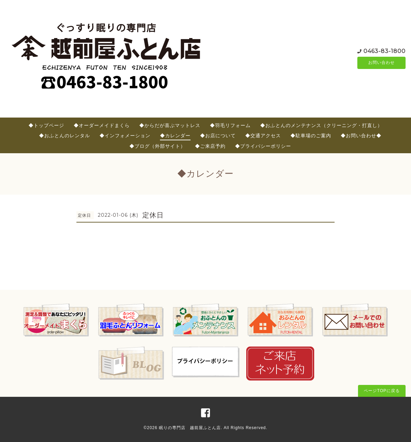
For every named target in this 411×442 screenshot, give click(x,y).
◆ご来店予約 (210, 146)
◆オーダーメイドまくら (102, 125)
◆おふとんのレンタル (64, 135)
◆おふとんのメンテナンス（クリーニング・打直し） (321, 125)
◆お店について (218, 135)
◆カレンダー (175, 135)
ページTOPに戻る (381, 390)
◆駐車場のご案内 (310, 135)
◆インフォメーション (125, 135)
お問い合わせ (381, 63)
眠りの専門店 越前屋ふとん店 (190, 427)
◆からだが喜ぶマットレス (169, 125)
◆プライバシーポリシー (263, 146)
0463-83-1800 (384, 51)
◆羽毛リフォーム (230, 125)
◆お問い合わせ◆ (361, 135)
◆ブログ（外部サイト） (157, 146)
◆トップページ (46, 125)
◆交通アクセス (263, 135)
